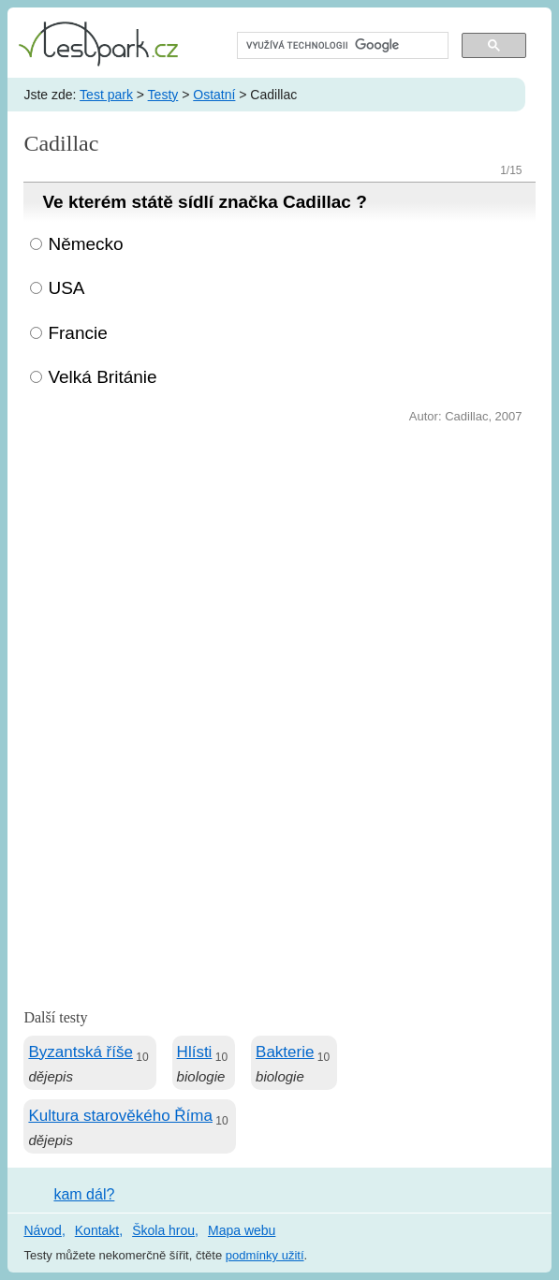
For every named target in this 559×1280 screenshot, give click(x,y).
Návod (42, 1230)
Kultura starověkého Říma (120, 1116)
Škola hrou (163, 1230)
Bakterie (285, 1052)
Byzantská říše (80, 1052)
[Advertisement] (279, 568)
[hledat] (340, 45)
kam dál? (83, 1194)
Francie (77, 333)
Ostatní (214, 94)
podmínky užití (265, 1255)
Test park (106, 94)
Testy (163, 94)
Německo (85, 244)
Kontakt (97, 1230)
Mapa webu (241, 1230)
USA (66, 288)
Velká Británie (102, 377)
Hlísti (195, 1052)
